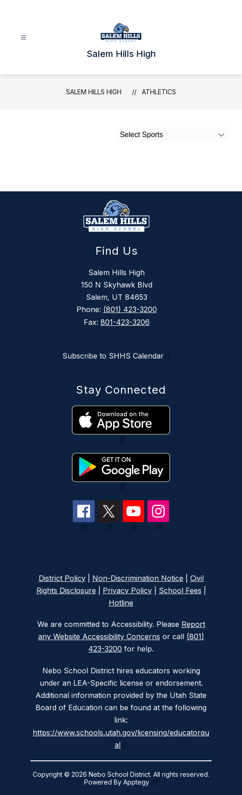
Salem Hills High (93, 92)
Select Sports (141, 134)
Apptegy (137, 782)
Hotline (121, 602)
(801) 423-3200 (130, 309)
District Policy (62, 578)
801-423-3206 (125, 322)
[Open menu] (23, 37)
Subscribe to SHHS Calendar (113, 355)
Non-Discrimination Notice (137, 578)
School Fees (180, 590)
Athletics (159, 92)
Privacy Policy (127, 590)
